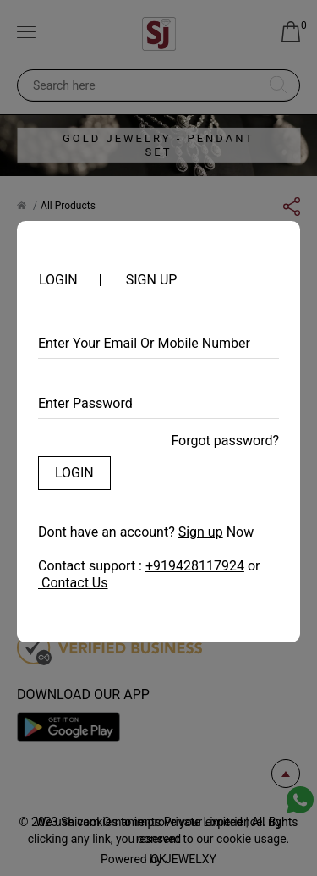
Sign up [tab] (152, 280)
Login (74, 473)
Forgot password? (225, 440)
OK (158, 859)
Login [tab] (58, 280)
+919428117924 (194, 566)
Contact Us (73, 583)
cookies (99, 822)
